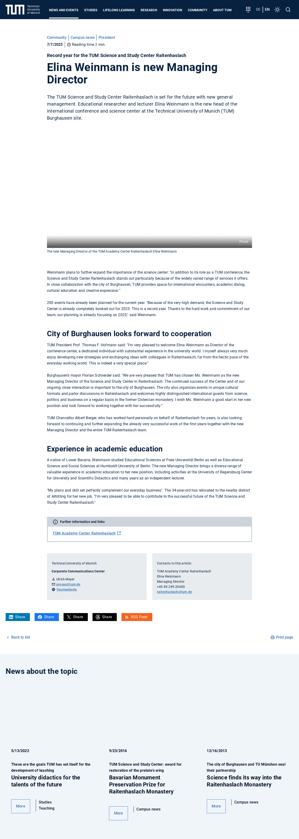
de (258, 9)
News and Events (63, 10)
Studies (90, 10)
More (20, 806)
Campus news (83, 37)
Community (197, 10)
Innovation (172, 10)
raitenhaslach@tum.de (174, 592)
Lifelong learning (119, 10)
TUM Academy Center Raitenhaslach (84, 533)
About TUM (222, 10)
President (107, 37)
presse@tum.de (68, 584)
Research (149, 10)
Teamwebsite (66, 589)
